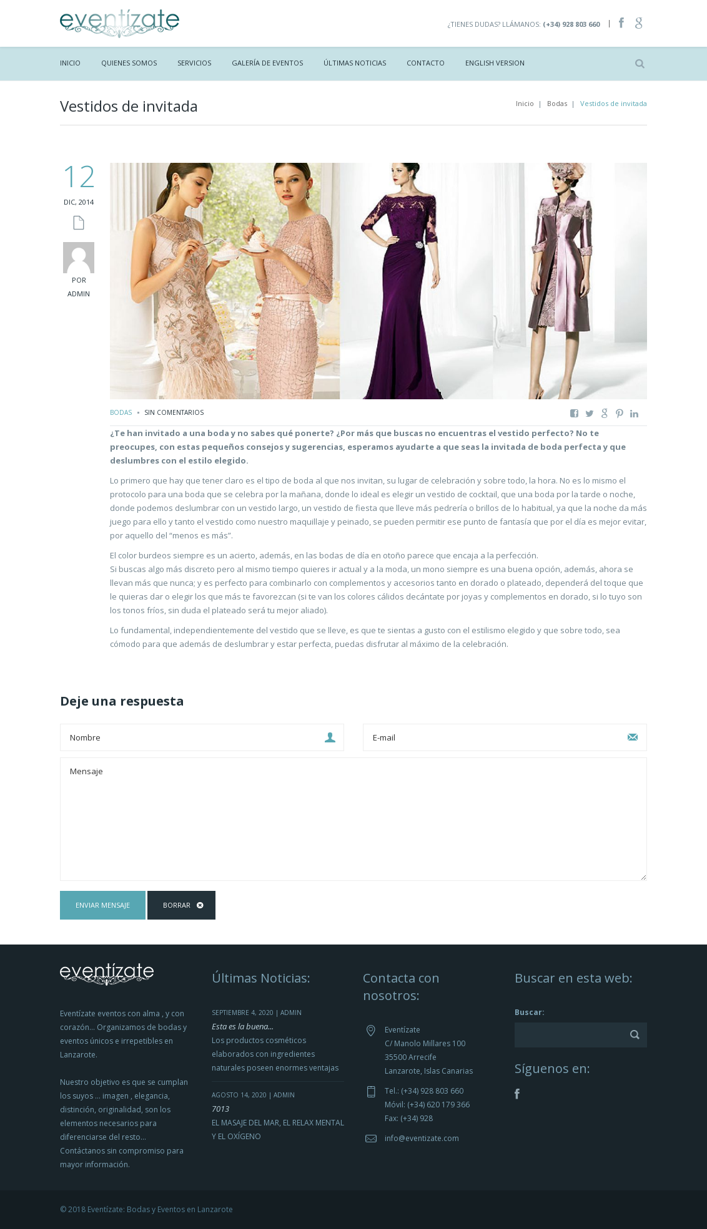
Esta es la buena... (243, 1026)
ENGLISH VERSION (495, 62)
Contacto (426, 62)
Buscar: (530, 1012)
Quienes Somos (129, 62)
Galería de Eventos (267, 62)
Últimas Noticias (355, 62)
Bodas (557, 103)
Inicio (70, 62)
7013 (220, 1108)
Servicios (194, 62)
